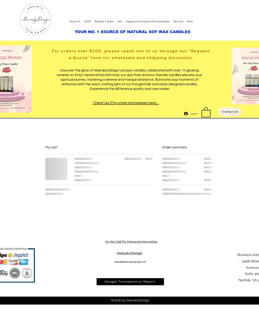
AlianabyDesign (129, 253)
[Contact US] (229, 111)
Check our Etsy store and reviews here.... (126, 103)
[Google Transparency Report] (130, 281)
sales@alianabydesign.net (130, 262)
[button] (206, 112)
